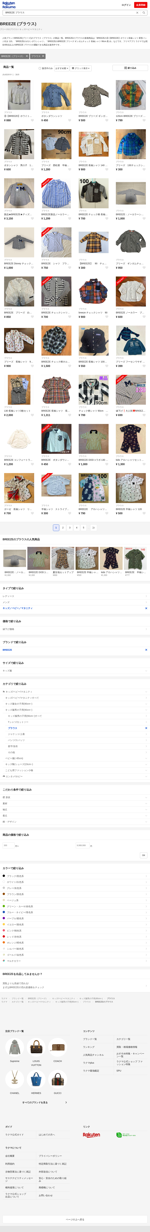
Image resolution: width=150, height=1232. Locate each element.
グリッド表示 (80, 68)
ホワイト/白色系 (75, 882)
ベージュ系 (75, 900)
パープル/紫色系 (75, 918)
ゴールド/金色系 (75, 954)
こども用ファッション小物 (76, 770)
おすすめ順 (61, 68)
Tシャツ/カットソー (77, 722)
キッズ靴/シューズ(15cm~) (76, 764)
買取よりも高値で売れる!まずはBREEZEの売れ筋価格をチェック (75, 985)
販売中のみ (46, 68)
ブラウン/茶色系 (75, 894)
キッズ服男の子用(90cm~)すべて (77, 716)
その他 (77, 752)
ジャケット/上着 (77, 734)
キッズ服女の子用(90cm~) (76, 703)
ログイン (126, 5)
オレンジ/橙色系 (75, 942)
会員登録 (140, 5)
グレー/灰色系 (75, 888)
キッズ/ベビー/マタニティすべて (76, 697)
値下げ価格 (75, 629)
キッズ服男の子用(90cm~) (76, 710)
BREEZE (75, 650)
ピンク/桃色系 (75, 930)
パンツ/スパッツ (77, 740)
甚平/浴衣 (77, 746)
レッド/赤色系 (75, 936)
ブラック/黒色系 (75, 876)
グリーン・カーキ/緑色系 (75, 906)
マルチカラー (75, 960)
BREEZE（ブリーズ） (14, 56)
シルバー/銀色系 (75, 948)
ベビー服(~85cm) (76, 758)
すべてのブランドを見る (35, 1102)
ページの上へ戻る (75, 1219)
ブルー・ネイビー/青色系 (75, 912)
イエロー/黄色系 (75, 924)
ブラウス (37, 56)
